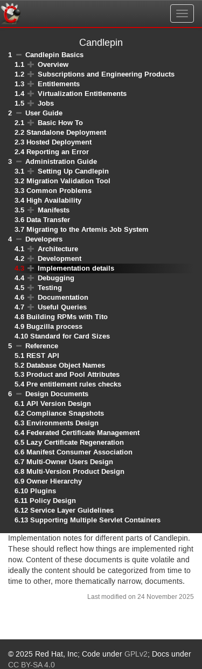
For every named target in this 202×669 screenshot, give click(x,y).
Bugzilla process (54, 326)
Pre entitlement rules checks (73, 384)
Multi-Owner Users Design (69, 461)
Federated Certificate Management (83, 432)
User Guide (43, 113)
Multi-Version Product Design (75, 471)
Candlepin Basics (54, 54)
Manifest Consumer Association (79, 452)
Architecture (58, 248)
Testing (50, 287)
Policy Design (53, 500)
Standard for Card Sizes (70, 336)
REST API (42, 355)
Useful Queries (62, 307)
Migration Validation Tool (68, 180)
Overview (53, 64)
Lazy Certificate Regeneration (75, 442)
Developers (43, 239)
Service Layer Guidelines (72, 510)
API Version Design (58, 403)
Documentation (63, 297)
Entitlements (59, 83)
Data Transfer (48, 219)
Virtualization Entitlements (82, 93)
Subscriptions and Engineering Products (106, 74)
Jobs (46, 103)
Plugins (43, 490)
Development (59, 258)
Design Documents (56, 393)
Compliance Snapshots (65, 413)
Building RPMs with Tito (67, 316)
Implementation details (76, 268)
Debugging (56, 277)
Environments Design (62, 422)
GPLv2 (136, 654)
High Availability (53, 200)
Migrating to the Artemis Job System (87, 229)
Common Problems (59, 190)
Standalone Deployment (66, 132)
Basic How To (60, 122)
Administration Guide (61, 161)
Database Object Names (65, 365)
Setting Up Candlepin (73, 171)
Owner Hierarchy (54, 481)
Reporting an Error (57, 151)
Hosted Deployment (59, 142)
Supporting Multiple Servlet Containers (95, 520)
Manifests (53, 210)
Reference (41, 345)
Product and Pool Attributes (73, 374)
